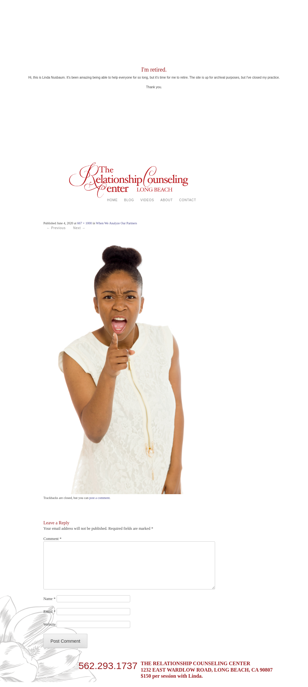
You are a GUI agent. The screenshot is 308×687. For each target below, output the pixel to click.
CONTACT (187, 200)
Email (49, 611)
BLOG (129, 200)
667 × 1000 (84, 223)
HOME (112, 200)
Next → (79, 228)
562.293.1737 (108, 664)
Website (49, 624)
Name (49, 599)
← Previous (56, 228)
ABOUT (166, 200)
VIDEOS (147, 200)
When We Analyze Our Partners (116, 223)
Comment (52, 539)
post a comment (99, 498)
